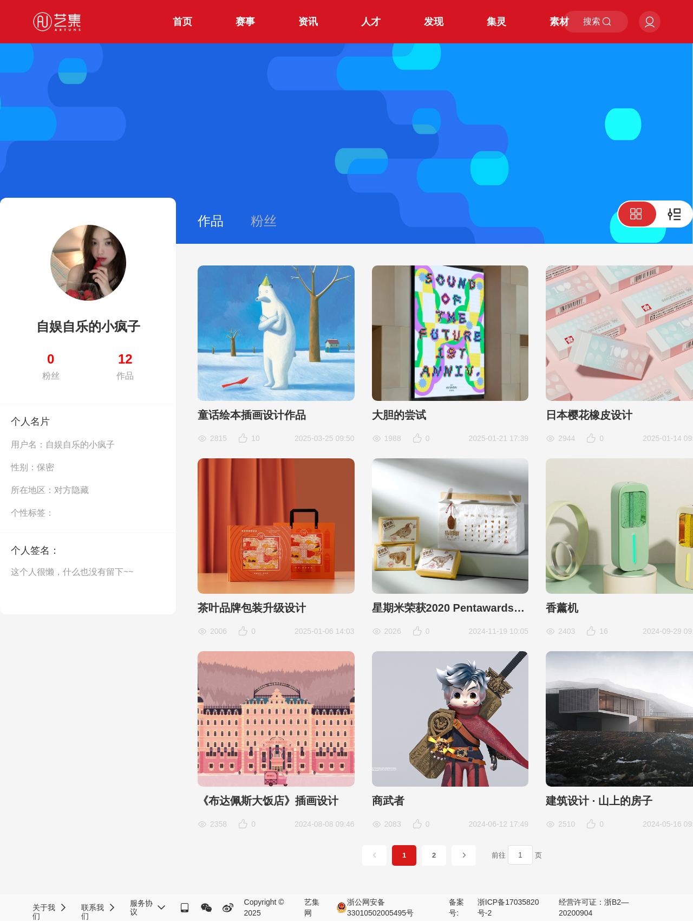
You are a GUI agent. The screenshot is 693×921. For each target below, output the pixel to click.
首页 (182, 21)
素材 (559, 21)
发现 (433, 21)
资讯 (308, 21)
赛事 (245, 21)
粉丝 (264, 220)
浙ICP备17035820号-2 (508, 907)
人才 (371, 21)
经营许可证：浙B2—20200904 (594, 907)
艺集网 (311, 907)
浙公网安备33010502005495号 (375, 907)
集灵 (496, 21)
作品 (211, 220)
